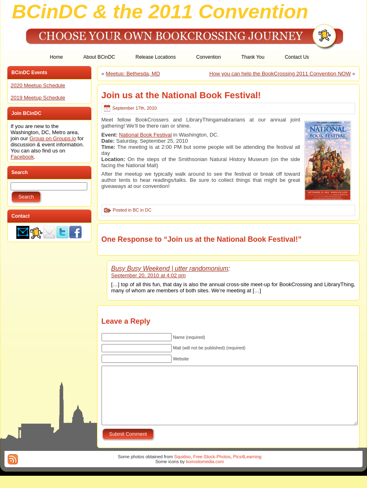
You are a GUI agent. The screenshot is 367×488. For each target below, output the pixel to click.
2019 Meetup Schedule (38, 98)
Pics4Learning (247, 468)
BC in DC (142, 210)
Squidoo (182, 468)
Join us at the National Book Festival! (181, 95)
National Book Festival (145, 135)
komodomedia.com (205, 473)
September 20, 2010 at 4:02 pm (148, 275)
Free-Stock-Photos (212, 468)
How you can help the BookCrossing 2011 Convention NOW (280, 74)
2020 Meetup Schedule (38, 85)
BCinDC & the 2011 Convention (160, 11)
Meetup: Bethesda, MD (133, 74)
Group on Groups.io (52, 138)
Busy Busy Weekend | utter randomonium (169, 268)
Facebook (22, 157)
